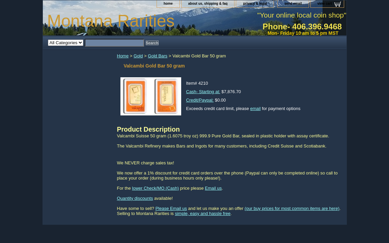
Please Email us (171, 208)
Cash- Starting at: (203, 91)
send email (293, 3)
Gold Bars (157, 55)
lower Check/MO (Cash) (155, 188)
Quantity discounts (135, 198)
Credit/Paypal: (200, 100)
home (168, 3)
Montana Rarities (111, 20)
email (255, 108)
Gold (138, 55)
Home (123, 55)
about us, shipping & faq (208, 3)
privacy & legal (255, 3)
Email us (213, 188)
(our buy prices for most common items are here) (292, 208)
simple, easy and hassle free (202, 213)
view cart (324, 3)
